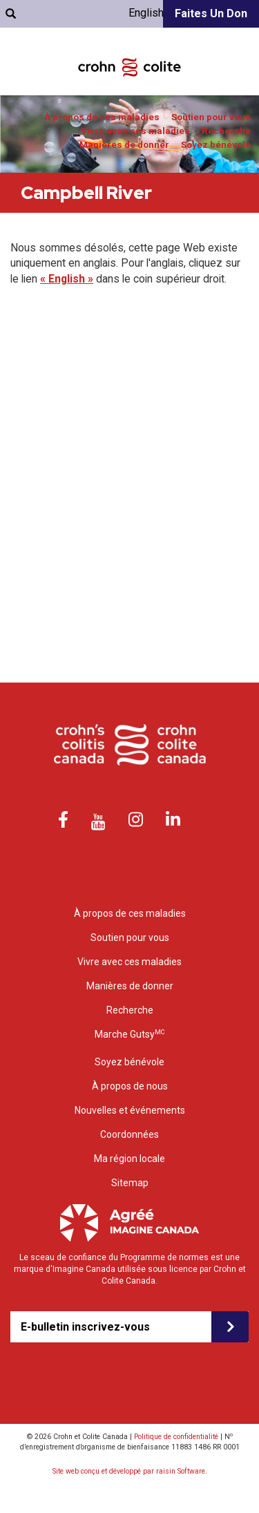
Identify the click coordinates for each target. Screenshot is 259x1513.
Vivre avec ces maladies (135, 131)
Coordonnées (129, 1134)
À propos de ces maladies (102, 117)
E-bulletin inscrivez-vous (85, 1326)
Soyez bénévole (216, 145)
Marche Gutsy (129, 1034)
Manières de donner (124, 145)
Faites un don (211, 13)
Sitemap (129, 1182)
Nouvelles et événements (130, 1110)
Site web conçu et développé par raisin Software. (129, 1471)
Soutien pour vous (211, 117)
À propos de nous (130, 1086)
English (146, 12)
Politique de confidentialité (176, 1436)
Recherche (226, 131)
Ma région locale (129, 1158)
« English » (66, 278)
